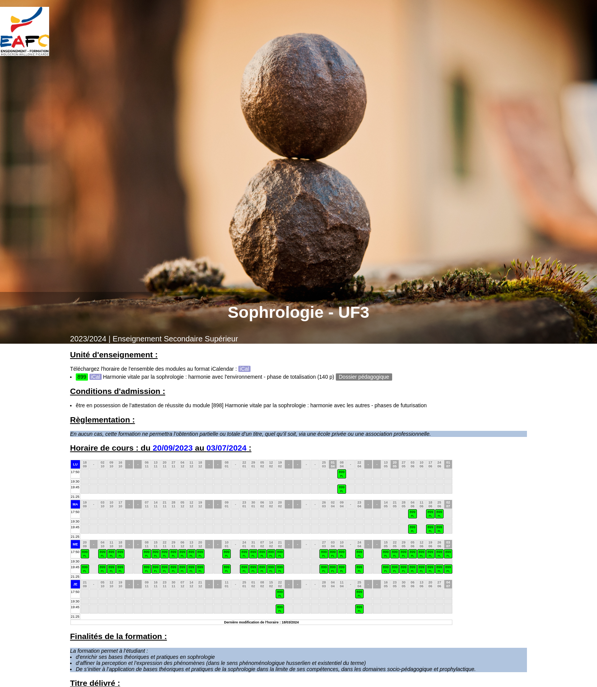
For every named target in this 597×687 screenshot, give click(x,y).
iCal (244, 369)
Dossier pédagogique (364, 377)
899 (342, 473)
